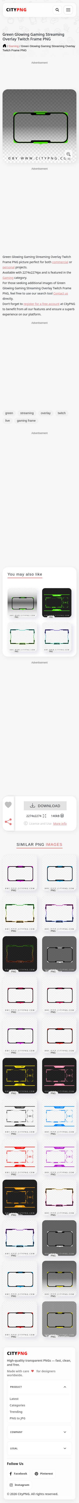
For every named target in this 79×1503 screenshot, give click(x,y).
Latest (14, 1399)
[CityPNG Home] (16, 10)
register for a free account (42, 304)
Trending (16, 1412)
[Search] (57, 9)
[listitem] (18, 1473)
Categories (17, 1405)
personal (9, 267)
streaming (27, 413)
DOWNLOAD (45, 806)
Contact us (60, 293)
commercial (60, 262)
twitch (62, 413)
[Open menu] (68, 9)
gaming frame (26, 420)
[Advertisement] (39, 75)
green (9, 413)
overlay (46, 413)
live (7, 420)
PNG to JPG (17, 1418)
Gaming (8, 278)
